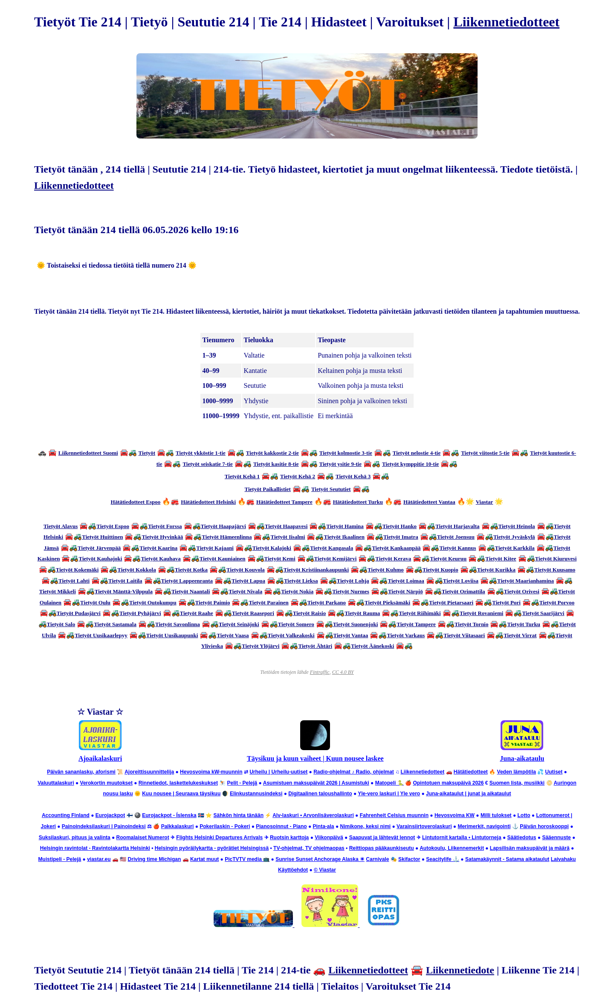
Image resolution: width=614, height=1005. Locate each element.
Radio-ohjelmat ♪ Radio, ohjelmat (353, 772)
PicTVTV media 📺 (247, 859)
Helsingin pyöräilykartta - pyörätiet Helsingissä (212, 848)
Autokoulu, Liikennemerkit (452, 848)
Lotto (523, 815)
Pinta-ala (323, 826)
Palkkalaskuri (177, 826)
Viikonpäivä (329, 837)
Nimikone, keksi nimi (365, 826)
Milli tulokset (496, 815)
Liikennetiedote (460, 970)
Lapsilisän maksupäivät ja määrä (530, 848)
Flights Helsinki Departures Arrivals (219, 837)
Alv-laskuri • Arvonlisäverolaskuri (313, 815)
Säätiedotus (521, 837)
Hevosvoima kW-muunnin (211, 772)
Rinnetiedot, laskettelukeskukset (178, 783)
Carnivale (377, 859)
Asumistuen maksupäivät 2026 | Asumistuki (316, 783)
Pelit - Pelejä (242, 783)
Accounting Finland (66, 815)
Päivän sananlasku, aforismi (81, 772)
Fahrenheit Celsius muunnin (394, 815)
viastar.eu (98, 859)
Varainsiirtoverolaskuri (424, 826)
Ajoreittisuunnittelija (149, 772)
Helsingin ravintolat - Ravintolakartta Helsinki (95, 848)
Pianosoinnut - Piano (281, 826)
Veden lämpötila (516, 772)
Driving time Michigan (154, 859)
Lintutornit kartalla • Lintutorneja (461, 837)
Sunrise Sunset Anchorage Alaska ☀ (320, 859)
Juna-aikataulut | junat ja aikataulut (468, 794)
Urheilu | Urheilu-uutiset (278, 772)
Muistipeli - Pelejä (59, 859)
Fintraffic (320, 672)
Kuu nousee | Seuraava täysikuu (181, 794)
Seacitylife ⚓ (442, 859)
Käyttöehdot (293, 870)
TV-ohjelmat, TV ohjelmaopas (309, 848)
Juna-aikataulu (522, 758)
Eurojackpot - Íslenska (169, 815)
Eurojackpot (110, 815)
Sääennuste (556, 837)
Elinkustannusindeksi (256, 794)
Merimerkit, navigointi (484, 826)
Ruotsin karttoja (289, 837)
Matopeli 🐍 (389, 783)
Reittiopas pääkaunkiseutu (381, 848)
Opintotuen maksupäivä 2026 (448, 783)
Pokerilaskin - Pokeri (225, 826)
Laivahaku (563, 859)
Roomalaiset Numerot (142, 837)
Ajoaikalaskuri (100, 758)
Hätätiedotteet (471, 772)
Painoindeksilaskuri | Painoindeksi (104, 826)
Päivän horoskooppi (544, 826)
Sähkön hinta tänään (239, 815)
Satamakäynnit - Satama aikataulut (507, 859)
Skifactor (409, 859)
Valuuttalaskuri (56, 783)
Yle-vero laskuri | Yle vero (389, 794)
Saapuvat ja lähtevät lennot (382, 837)
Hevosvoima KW (454, 815)
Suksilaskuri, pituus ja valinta (74, 837)
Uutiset (554, 772)
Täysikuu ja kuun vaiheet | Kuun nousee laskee (315, 758)
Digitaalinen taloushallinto (320, 794)
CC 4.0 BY (343, 672)
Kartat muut (204, 859)
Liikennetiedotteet (506, 21)
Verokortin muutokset (106, 783)
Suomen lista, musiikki (516, 783)
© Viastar (325, 870)
